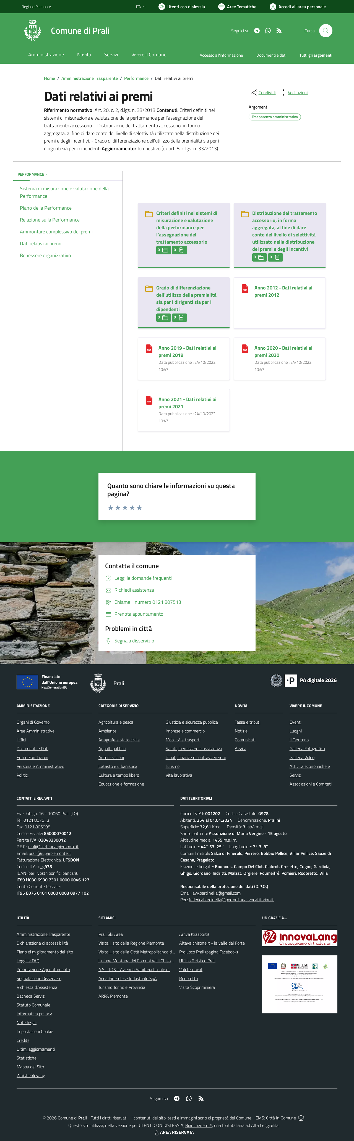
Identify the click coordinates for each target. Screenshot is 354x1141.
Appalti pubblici (112, 748)
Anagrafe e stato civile (119, 739)
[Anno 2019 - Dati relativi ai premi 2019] (149, 348)
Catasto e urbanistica (117, 766)
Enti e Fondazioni (32, 757)
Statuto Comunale (33, 1005)
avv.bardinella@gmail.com (216, 893)
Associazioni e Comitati (311, 784)
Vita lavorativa (179, 775)
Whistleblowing (31, 1075)
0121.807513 (36, 820)
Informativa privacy (34, 1013)
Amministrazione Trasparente (89, 78)
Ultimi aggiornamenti (36, 1049)
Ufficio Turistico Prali (197, 960)
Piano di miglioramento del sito (45, 951)
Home (49, 78)
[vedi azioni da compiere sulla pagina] (293, 92)
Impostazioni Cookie (35, 1031)
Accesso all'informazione (221, 55)
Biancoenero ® (198, 1125)
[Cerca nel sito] (325, 30)
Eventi (295, 722)
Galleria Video (302, 757)
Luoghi (296, 731)
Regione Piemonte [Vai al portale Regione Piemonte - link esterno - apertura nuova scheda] (36, 6)
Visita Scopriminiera (197, 987)
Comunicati (245, 739)
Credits (23, 1040)
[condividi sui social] (263, 92)
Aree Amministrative (35, 731)
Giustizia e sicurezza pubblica (192, 722)
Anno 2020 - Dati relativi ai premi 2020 (283, 351)
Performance (136, 78)
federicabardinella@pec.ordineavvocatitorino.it (231, 899)
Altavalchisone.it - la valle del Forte (212, 943)
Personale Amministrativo (40, 766)
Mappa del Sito (30, 1066)
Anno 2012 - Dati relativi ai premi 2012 (283, 291)
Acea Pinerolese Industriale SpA (127, 978)
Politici (22, 775)
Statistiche (27, 1058)
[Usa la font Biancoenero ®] (182, 6)
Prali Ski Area (110, 934)
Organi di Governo (33, 722)
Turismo (172, 766)
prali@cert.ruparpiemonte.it (53, 846)
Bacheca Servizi (31, 996)
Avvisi (240, 748)
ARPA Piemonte (113, 996)
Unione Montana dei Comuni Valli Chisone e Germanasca (150, 960)
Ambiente (107, 731)
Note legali (27, 1022)
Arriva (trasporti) (194, 934)
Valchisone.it (190, 969)
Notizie (241, 731)
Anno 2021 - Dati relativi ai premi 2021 (187, 403)
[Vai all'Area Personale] (297, 6)
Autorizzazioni (111, 757)
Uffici (21, 739)
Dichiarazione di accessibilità (42, 943)
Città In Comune (281, 1117)
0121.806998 (37, 826)
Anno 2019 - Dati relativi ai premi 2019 (187, 351)
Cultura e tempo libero (118, 775)
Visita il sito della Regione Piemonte (131, 943)
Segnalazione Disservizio (39, 978)
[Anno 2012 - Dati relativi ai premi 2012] (245, 288)
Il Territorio (299, 739)
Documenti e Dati (32, 748)
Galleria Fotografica (307, 748)
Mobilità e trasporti (183, 739)
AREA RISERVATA (173, 1132)
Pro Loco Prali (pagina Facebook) (208, 951)
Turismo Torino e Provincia (121, 987)
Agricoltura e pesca (115, 722)
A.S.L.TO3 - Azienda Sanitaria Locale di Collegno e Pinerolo (152, 969)
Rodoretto (188, 978)
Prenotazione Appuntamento (43, 969)
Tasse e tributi (247, 722)
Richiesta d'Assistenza (37, 987)
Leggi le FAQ (28, 960)
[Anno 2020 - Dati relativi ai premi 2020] (245, 348)
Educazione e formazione (121, 784)
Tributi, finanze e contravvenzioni (196, 757)
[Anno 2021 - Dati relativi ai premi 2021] (149, 400)
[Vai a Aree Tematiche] (237, 6)
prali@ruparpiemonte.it (50, 853)
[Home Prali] (66, 30)
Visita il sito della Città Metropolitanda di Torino (141, 951)
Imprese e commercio (185, 731)
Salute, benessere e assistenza (194, 748)
